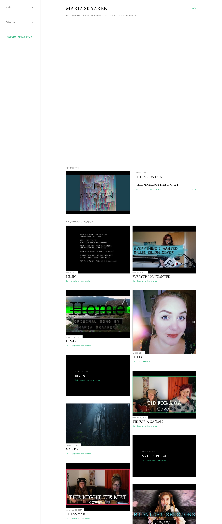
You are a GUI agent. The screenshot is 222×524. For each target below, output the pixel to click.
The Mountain (149, 177)
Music (71, 276)
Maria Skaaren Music (95, 15)
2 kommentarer (143, 361)
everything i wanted (151, 276)
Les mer (192, 189)
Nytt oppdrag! (155, 456)
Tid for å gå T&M (148, 421)
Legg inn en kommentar (151, 189)
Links (78, 15)
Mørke (72, 449)
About (113, 15)
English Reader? (129, 15)
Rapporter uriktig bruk (19, 36)
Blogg (70, 15)
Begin (80, 375)
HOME (71, 341)
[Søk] (194, 8)
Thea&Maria (77, 514)
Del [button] (137, 189)
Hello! (139, 357)
